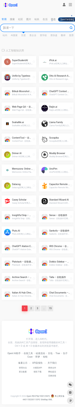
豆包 (50, 353)
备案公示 (22, 363)
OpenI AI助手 (14, 353)
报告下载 (38, 372)
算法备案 (23, 372)
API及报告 (37, 363)
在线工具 (28, 353)
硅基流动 (40, 353)
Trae (57, 353)
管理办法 (23, 368)
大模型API (37, 368)
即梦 (37, 356)
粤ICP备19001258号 (41, 396)
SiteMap (44, 399)
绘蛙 (45, 356)
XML (50, 399)
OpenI (29, 396)
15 (50, 308)
